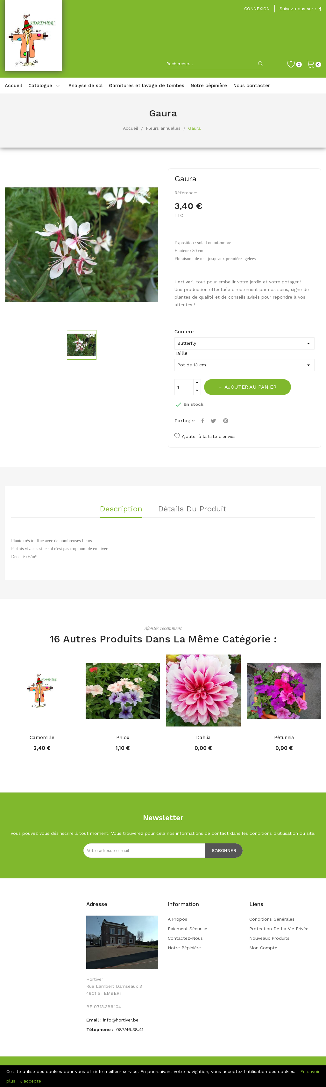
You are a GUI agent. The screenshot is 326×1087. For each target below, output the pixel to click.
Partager (204, 421)
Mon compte (263, 947)
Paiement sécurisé (187, 928)
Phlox (122, 737)
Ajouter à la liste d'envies (205, 436)
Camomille (42, 737)
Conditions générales (271, 919)
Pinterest (228, 421)
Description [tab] (118, 509)
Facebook (320, 9)
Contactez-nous (185, 938)
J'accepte (30, 1081)
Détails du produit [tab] (194, 509)
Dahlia (203, 737)
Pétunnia (284, 737)
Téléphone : (100, 1029)
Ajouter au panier (254, 387)
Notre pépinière (184, 947)
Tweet (215, 421)
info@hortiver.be (120, 1019)
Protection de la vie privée (278, 928)
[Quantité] (184, 387)
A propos (177, 919)
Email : (94, 1019)
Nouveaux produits (269, 938)
